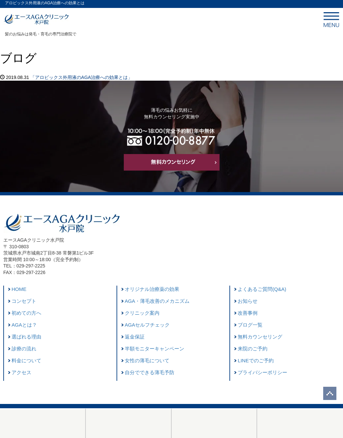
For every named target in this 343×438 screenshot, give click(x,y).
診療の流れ (24, 348)
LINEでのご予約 (255, 360)
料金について (26, 360)
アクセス (21, 372)
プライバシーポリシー (262, 372)
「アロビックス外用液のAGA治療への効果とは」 (81, 77)
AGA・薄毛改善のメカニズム (157, 301)
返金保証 (135, 336)
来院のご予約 (252, 348)
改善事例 (247, 313)
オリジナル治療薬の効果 (152, 289)
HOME (19, 289)
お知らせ (247, 301)
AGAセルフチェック (147, 325)
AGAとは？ (24, 325)
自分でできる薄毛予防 (149, 372)
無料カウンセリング (260, 336)
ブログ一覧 (250, 325)
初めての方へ (26, 313)
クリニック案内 (142, 313)
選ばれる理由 (26, 336)
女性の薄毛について (147, 360)
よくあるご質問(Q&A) (262, 289)
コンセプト (24, 301)
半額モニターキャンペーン (154, 348)
